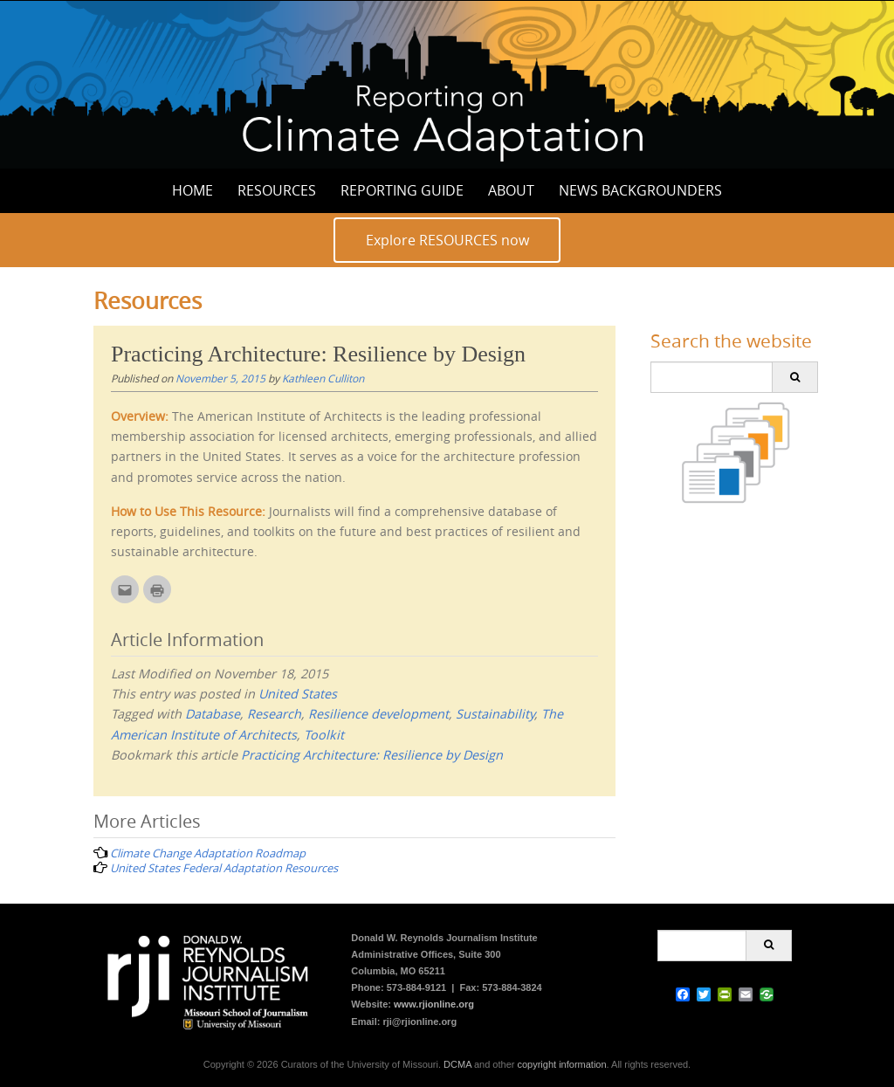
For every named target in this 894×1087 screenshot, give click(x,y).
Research (274, 713)
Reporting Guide (402, 190)
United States (297, 693)
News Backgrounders (640, 190)
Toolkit (324, 734)
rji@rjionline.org (419, 1021)
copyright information (561, 1064)
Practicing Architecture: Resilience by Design (372, 754)
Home (192, 190)
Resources (276, 190)
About (511, 190)
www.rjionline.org (434, 1004)
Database (212, 713)
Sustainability (495, 713)
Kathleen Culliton (323, 378)
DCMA (457, 1064)
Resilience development (378, 713)
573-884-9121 (417, 987)
